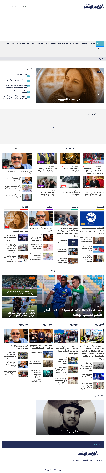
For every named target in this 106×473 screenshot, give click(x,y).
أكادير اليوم (40, 43)
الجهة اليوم (30, 43)
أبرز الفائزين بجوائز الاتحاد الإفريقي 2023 (72, 169)
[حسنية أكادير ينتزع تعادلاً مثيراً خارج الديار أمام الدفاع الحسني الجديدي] (70, 296)
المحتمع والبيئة (74, 43)
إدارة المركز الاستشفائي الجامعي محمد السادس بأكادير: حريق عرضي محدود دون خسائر (86, 366)
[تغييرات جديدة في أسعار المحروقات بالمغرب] (73, 251)
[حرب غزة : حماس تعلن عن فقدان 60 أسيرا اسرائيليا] (47, 182)
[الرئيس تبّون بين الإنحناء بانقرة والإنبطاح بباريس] (27, 180)
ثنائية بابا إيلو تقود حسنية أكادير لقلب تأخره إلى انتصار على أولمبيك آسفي (21, 314)
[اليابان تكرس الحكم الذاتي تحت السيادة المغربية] (98, 249)
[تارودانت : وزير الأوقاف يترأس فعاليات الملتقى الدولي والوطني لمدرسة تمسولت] (73, 380)
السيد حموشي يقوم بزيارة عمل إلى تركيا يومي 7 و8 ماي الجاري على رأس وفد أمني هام (86, 386)
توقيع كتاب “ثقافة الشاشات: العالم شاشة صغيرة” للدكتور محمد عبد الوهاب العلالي (10, 259)
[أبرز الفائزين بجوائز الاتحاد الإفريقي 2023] (70, 158)
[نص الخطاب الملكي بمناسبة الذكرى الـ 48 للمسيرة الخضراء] (93, 182)
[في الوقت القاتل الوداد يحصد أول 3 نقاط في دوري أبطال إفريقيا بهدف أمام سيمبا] (93, 158)
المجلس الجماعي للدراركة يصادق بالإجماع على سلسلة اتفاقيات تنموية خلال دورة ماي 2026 (61, 370)
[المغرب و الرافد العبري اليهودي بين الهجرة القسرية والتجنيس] (41, 336)
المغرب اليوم (21, 43)
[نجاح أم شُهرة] (70, 417)
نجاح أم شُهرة (69, 430)
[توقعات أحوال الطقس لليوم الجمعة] (48, 354)
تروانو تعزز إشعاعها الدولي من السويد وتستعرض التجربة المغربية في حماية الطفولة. (11, 248)
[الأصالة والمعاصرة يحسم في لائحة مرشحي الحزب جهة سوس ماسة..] (92, 218)
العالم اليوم (10, 43)
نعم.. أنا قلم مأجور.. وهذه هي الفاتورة (20, 171)
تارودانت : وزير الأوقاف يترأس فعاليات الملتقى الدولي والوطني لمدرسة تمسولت (61, 381)
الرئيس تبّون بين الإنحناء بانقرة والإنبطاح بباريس (14, 179)
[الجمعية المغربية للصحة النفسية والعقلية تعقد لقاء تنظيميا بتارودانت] (23, 373)
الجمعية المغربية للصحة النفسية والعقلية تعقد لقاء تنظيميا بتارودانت (10, 373)
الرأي (47, 43)
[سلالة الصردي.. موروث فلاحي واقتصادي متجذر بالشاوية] (48, 363)
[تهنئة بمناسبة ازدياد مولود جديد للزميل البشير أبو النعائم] (48, 247)
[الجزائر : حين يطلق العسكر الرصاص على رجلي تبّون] (23, 364)
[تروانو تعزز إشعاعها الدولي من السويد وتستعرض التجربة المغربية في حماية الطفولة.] (23, 247)
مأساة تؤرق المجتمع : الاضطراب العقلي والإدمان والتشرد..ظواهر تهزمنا (13, 188)
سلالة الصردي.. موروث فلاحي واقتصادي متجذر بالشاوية (35, 363)
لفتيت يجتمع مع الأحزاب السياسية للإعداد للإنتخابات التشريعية (87, 258)
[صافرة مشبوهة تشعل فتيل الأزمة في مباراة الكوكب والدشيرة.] (19, 285)
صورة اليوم (99, 48)
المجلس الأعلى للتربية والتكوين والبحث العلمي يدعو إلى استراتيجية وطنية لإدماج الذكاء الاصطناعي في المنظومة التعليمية (36, 375)
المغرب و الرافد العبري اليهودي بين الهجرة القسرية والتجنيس (41, 346)
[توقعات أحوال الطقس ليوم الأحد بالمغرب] (70, 182)
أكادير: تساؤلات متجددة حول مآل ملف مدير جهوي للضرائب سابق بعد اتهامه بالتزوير (35, 238)
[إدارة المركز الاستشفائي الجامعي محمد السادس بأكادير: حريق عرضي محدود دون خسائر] (98, 365)
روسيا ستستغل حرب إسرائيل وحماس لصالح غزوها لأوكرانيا (47, 169)
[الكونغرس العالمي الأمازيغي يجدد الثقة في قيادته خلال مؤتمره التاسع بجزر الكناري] (23, 355)
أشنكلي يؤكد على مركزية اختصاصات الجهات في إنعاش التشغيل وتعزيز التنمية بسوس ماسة (67, 231)
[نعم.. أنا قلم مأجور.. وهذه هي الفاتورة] (17, 161)
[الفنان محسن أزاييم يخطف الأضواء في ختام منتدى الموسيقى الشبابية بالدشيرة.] (23, 237)
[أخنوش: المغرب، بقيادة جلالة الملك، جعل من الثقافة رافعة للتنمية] (98, 240)
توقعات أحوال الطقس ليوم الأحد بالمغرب (71, 193)
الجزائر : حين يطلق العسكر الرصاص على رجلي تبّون (11, 364)
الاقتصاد (84, 43)
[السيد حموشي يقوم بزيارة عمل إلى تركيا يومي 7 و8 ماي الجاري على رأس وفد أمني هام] (98, 385)
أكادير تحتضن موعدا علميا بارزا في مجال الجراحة (87, 376)
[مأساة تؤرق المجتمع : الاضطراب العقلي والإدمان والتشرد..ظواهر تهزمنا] (27, 188)
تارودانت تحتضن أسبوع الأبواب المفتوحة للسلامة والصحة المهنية (61, 360)
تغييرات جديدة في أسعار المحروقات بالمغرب (62, 251)
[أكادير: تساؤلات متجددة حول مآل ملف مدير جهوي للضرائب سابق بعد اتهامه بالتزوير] (48, 237)
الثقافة (98, 72)
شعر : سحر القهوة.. (69, 98)
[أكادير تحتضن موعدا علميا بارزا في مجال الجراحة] (98, 376)
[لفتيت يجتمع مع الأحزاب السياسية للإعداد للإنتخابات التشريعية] (98, 258)
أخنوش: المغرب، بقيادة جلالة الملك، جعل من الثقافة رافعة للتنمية (86, 239)
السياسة (92, 43)
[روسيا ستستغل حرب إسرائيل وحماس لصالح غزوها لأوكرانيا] (47, 158)
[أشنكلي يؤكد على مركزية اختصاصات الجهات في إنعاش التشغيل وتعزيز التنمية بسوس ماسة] (66, 218)
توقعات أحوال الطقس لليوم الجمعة (36, 353)
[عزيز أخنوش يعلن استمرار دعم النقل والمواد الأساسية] (73, 261)
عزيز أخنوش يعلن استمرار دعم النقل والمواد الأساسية (62, 260)
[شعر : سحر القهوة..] (70, 85)
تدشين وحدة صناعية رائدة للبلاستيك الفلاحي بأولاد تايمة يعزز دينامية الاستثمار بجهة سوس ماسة (67, 349)
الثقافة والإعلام (63, 43)
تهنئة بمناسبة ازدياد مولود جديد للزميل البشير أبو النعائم (36, 246)
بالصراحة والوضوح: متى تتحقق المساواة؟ (13, 196)
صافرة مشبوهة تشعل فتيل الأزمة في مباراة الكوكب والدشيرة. (21, 292)
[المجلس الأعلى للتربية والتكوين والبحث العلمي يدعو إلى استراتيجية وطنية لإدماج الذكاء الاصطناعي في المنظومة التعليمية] (48, 373)
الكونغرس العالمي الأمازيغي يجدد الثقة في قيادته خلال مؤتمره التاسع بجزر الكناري (10, 355)
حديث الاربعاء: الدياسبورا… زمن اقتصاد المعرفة (61, 242)
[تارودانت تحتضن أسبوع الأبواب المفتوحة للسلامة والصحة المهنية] (73, 360)
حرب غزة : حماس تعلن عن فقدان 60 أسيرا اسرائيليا (49, 193)
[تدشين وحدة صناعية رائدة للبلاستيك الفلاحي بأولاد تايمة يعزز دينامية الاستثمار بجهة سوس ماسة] (66, 336)
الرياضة (53, 43)
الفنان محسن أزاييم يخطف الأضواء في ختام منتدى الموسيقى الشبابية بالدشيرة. (10, 238)
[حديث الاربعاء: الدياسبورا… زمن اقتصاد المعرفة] (73, 242)
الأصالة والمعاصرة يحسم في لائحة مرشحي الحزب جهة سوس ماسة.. (92, 230)
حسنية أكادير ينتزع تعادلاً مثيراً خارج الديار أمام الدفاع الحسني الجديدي (73, 312)
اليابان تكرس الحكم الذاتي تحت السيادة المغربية (87, 248)
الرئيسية (99, 43)
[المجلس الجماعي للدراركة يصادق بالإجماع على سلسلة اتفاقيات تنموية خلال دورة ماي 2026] (73, 369)
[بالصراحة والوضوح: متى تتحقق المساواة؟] (27, 197)
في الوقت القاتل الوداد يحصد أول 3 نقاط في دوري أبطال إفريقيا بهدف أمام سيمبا (94, 171)
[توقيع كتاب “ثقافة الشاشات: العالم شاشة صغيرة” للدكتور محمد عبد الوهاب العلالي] (23, 258)
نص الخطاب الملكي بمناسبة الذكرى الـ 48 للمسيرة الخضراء (94, 193)
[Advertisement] (53, 27)
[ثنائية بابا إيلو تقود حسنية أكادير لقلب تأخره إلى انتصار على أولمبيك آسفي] (19, 307)
